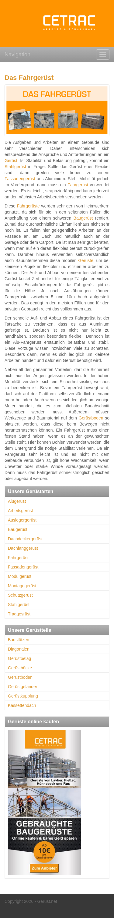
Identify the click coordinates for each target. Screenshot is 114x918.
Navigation (17, 54)
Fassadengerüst (20, 178)
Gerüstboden (91, 418)
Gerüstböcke (20, 667)
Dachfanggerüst (23, 548)
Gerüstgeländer (22, 686)
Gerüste (85, 260)
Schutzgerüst (20, 595)
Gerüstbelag (19, 658)
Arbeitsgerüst (20, 510)
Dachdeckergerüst (25, 538)
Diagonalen (18, 649)
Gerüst (11, 160)
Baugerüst (83, 218)
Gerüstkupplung (23, 696)
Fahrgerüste (28, 206)
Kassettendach (22, 705)
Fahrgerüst (77, 184)
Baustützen (18, 639)
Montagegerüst (22, 585)
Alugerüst (17, 501)
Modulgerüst (19, 576)
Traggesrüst (19, 613)
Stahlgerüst (15, 166)
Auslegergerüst (22, 520)
